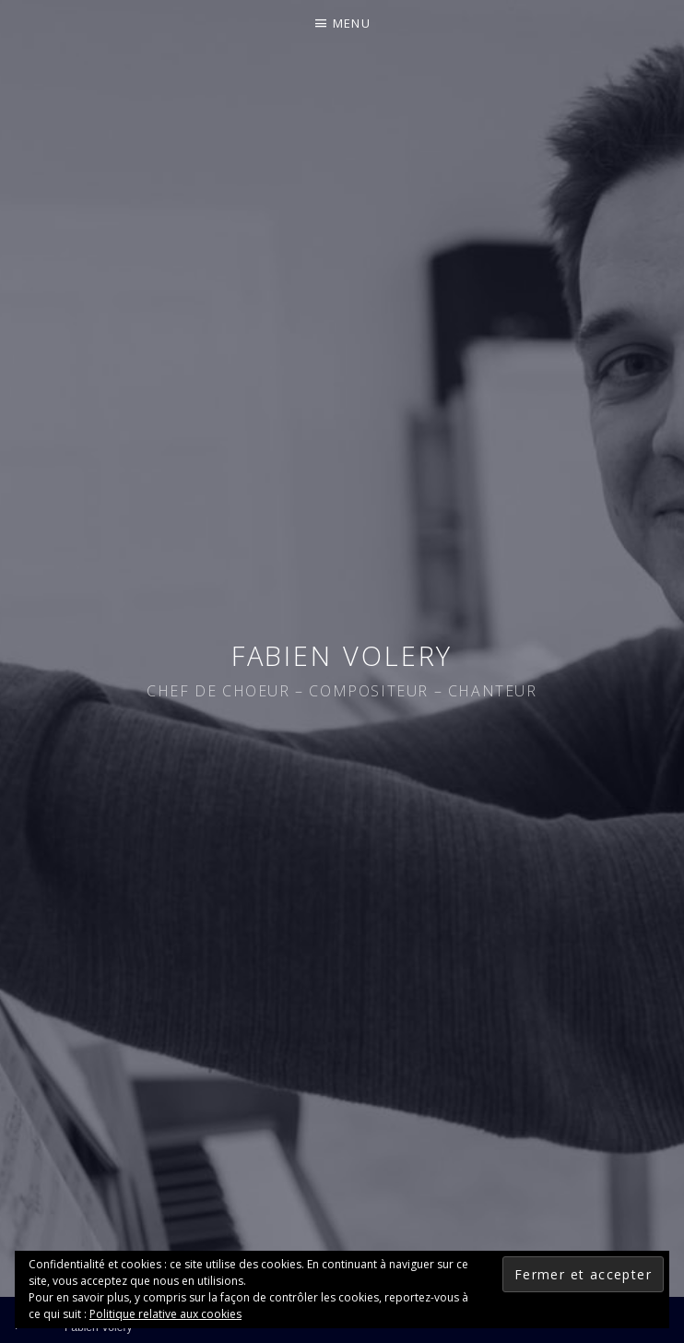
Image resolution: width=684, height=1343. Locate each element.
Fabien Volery (342, 655)
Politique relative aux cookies (165, 1314)
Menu (352, 23)
